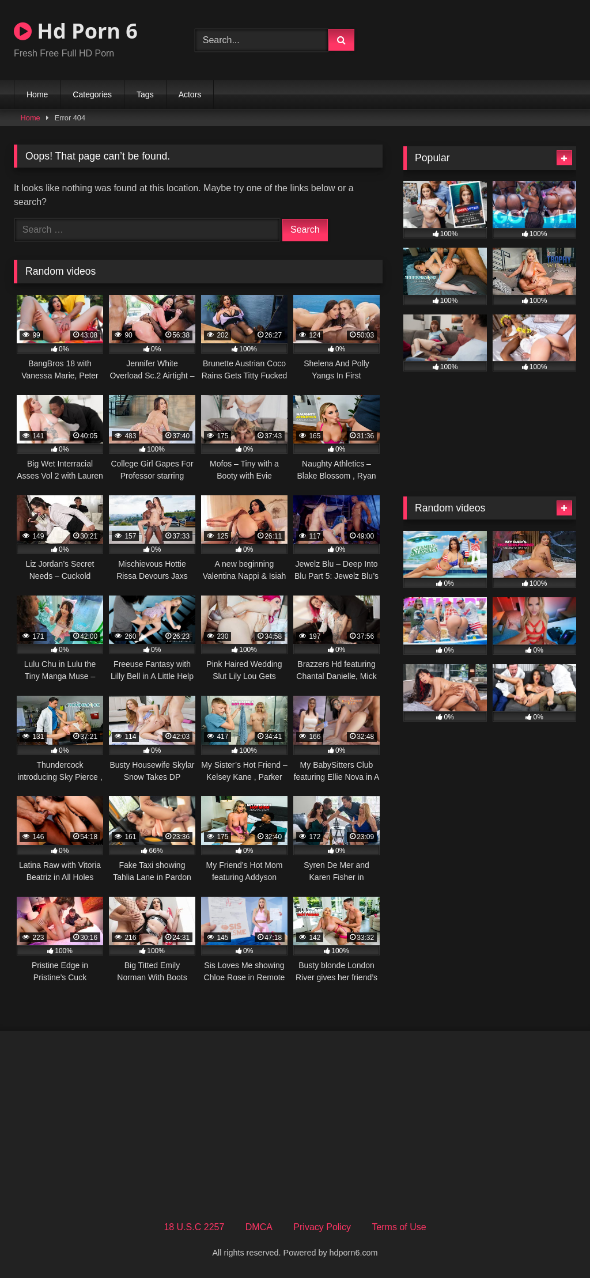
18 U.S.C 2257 (194, 1227)
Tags (145, 94)
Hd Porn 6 (76, 31)
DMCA (259, 1227)
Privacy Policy (322, 1227)
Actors (190, 94)
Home (37, 94)
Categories (92, 94)
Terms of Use (399, 1227)
